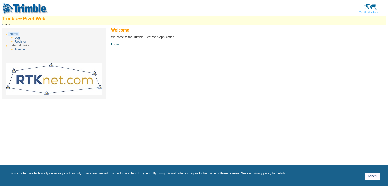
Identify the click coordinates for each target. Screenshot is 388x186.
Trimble (20, 49)
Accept (372, 176)
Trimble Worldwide (368, 11)
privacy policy (262, 173)
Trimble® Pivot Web (23, 18)
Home (14, 34)
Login (18, 38)
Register (20, 41)
